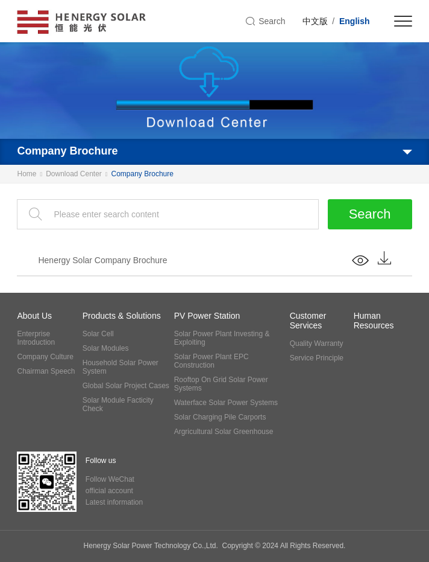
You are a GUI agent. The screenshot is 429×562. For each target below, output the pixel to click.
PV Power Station (207, 316)
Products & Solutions (122, 316)
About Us (34, 316)
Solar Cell (98, 334)
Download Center (74, 174)
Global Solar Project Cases (126, 386)
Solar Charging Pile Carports (220, 417)
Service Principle (316, 358)
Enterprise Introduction (36, 338)
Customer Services (308, 320)
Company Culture (45, 357)
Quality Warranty (316, 343)
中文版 (315, 21)
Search (370, 214)
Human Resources (374, 320)
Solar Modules (106, 348)
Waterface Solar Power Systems (226, 402)
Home (26, 174)
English (354, 21)
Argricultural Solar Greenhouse (224, 431)
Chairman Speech (46, 371)
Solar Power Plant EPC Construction (211, 361)
